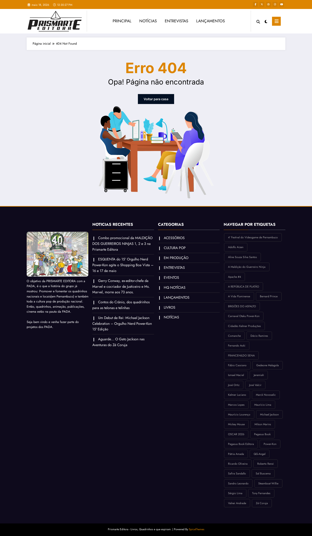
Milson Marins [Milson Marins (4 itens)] (262, 424)
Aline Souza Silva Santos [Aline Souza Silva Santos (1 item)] (242, 257)
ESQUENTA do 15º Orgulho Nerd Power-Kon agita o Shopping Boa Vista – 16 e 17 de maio (122, 265)
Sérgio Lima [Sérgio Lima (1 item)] (235, 493)
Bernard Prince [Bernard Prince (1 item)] (269, 296)
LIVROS (169, 307)
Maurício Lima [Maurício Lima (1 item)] (262, 405)
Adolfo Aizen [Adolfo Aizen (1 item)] (235, 247)
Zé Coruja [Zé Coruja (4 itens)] (262, 503)
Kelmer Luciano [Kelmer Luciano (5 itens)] (237, 395)
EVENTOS (171, 277)
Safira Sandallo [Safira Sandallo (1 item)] (237, 473)
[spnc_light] (266, 21)
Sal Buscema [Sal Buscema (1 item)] (263, 473)
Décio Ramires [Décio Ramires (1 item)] (259, 336)
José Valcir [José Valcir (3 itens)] (255, 385)
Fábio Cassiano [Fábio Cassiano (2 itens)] (237, 365)
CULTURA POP (175, 247)
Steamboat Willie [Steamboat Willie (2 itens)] (268, 483)
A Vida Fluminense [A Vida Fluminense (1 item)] (239, 296)
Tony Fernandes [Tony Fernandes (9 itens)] (261, 493)
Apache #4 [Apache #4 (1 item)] (234, 277)
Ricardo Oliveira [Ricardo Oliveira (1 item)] (238, 464)
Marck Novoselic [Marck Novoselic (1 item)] (266, 395)
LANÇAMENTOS (210, 21)
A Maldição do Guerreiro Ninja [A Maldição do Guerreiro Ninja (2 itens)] (246, 267)
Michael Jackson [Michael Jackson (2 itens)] (269, 414)
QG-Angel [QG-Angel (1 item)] (259, 454)
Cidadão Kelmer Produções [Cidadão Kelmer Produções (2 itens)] (244, 326)
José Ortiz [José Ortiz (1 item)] (233, 385)
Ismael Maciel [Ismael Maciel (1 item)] (236, 375)
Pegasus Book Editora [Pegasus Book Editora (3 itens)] (241, 444)
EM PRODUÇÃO (176, 257)
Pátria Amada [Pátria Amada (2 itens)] (236, 454)
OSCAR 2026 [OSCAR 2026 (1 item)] (236, 434)
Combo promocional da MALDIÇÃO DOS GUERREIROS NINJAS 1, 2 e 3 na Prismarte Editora (122, 243)
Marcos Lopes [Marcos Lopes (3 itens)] (236, 405)
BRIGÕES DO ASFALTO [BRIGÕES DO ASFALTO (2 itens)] (242, 306)
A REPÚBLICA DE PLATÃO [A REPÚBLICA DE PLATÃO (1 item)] (243, 287)
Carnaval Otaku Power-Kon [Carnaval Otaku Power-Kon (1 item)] (243, 316)
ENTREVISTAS (176, 21)
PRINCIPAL (122, 21)
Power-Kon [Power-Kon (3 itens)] (270, 444)
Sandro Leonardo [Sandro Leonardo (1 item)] (238, 483)
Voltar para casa (156, 99)
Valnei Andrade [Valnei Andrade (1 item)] (237, 503)
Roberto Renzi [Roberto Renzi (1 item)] (265, 464)
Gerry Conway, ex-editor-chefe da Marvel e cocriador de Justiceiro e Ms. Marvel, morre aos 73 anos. (121, 286)
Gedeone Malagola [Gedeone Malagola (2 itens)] (267, 365)
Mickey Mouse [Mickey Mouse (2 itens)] (236, 424)
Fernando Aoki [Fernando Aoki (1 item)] (236, 346)
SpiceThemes (196, 529)
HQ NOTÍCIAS (174, 287)
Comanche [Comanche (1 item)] (234, 336)
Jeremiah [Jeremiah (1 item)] (259, 375)
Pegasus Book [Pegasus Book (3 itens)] (262, 434)
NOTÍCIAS (148, 21)
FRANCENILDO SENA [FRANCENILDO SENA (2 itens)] (241, 355)
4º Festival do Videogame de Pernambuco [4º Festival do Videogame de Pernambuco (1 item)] (253, 237)
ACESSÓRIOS (174, 238)
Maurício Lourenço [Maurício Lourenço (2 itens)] (239, 414)
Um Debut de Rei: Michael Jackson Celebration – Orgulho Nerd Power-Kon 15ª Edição (122, 323)
